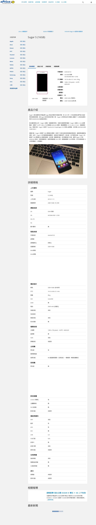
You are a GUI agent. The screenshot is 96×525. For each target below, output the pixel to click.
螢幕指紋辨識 (34, 462)
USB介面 (32, 438)
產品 (24, 41)
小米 (11, 85)
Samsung (12, 75)
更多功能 (33, 450)
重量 (31, 295)
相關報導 (56, 66)
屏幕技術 (33, 341)
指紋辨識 (33, 458)
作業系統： (61, 72)
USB (31, 435)
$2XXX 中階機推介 (48, 31)
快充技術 (33, 314)
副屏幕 (32, 334)
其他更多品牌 (13, 88)
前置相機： (61, 90)
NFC (31, 431)
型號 (31, 195)
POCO (11, 71)
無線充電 (33, 318)
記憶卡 (32, 442)
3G (31, 215)
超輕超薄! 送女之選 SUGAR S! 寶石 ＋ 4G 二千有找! (66, 493)
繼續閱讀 (50, 500)
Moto (11, 61)
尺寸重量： (61, 79)
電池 (31, 306)
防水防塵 (33, 321)
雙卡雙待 (33, 226)
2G (31, 211)
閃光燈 (32, 350)
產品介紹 (40, 66)
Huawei (12, 55)
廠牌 (31, 191)
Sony (11, 78)
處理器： (61, 92)
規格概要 (32, 66)
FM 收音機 (33, 407)
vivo (11, 81)
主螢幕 (32, 330)
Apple (11, 41)
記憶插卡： (61, 95)
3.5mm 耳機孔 (34, 399)
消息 (21, 41)
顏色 (31, 287)
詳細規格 (48, 66)
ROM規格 (33, 254)
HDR (31, 338)
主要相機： (61, 87)
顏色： (62, 101)
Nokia (11, 65)
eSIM (31, 303)
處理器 (32, 239)
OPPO (11, 68)
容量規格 (33, 246)
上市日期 (33, 199)
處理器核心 (33, 243)
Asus (11, 45)
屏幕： (62, 82)
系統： (62, 74)
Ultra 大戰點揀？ (23, 31)
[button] (83, 2)
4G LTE (32, 219)
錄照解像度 (33, 354)
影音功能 (33, 411)
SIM (31, 299)
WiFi (31, 419)
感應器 (32, 474)
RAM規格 (33, 250)
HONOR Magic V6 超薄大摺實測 (73, 31)
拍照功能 (33, 357)
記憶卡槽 (33, 446)
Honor (12, 48)
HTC (11, 51)
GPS (31, 427)
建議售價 (33, 203)
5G (31, 223)
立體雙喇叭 (33, 403)
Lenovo (12, 58)
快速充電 (33, 310)
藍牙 (31, 423)
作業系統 (33, 235)
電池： (62, 98)
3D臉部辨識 (33, 466)
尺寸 (31, 291)
